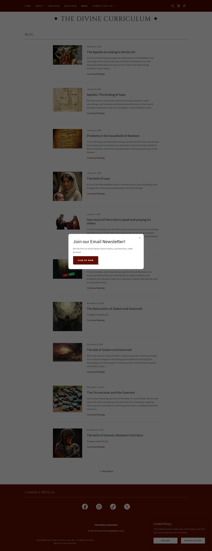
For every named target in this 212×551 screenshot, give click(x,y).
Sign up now (85, 260)
